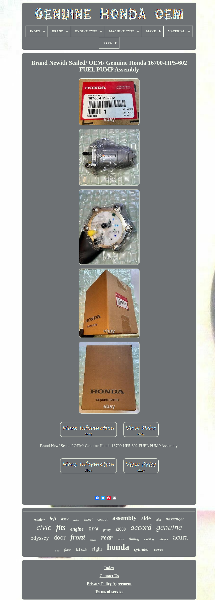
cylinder (141, 549)
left (53, 518)
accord (140, 527)
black (81, 550)
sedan (76, 520)
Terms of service (109, 591)
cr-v (93, 528)
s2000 (120, 529)
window (39, 519)
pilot (158, 519)
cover (158, 549)
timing (134, 538)
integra (163, 539)
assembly (124, 517)
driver (93, 539)
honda (118, 547)
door (60, 537)
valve (120, 539)
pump (107, 530)
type (57, 550)
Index (109, 568)
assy (65, 519)
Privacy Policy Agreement (109, 583)
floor (67, 550)
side (146, 518)
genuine (169, 527)
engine (77, 529)
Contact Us (109, 575)
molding (149, 539)
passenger (175, 518)
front (77, 537)
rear (107, 537)
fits (61, 527)
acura (180, 537)
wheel (88, 519)
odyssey (40, 538)
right (97, 549)
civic (43, 527)
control (102, 519)
